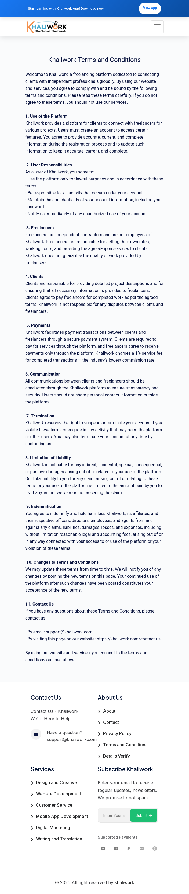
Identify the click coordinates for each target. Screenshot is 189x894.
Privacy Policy (117, 733)
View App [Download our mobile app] (150, 8)
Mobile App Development (62, 816)
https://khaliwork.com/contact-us (129, 638)
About (109, 711)
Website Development (58, 793)
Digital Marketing (53, 827)
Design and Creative (56, 782)
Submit (144, 815)
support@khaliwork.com (69, 632)
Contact (111, 722)
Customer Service (54, 805)
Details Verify (116, 756)
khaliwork (124, 882)
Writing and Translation (59, 838)
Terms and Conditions (125, 744)
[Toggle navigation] (157, 26)
